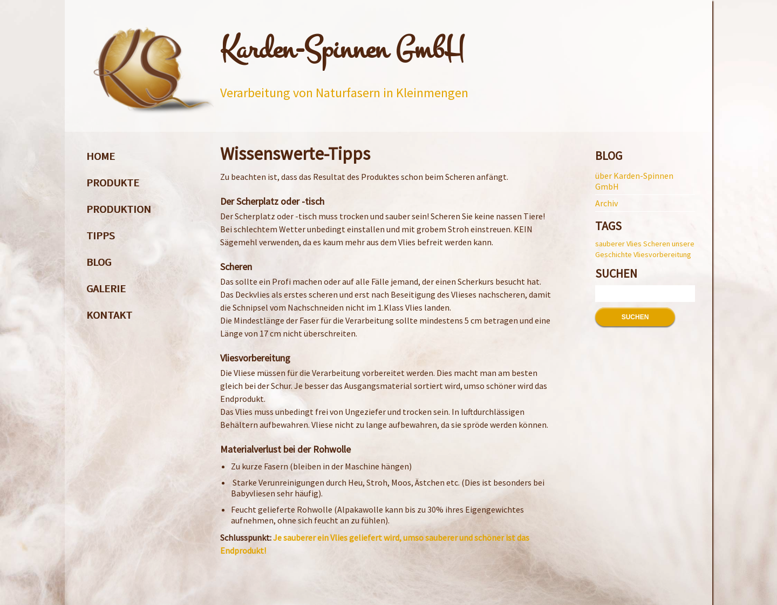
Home (100, 156)
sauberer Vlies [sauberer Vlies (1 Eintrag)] (618, 243)
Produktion (118, 209)
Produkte (112, 182)
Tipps (100, 235)
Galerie (106, 288)
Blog (98, 261)
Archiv (606, 203)
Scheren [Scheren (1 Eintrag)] (656, 243)
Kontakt (109, 314)
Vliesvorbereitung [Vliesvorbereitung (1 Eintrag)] (662, 254)
